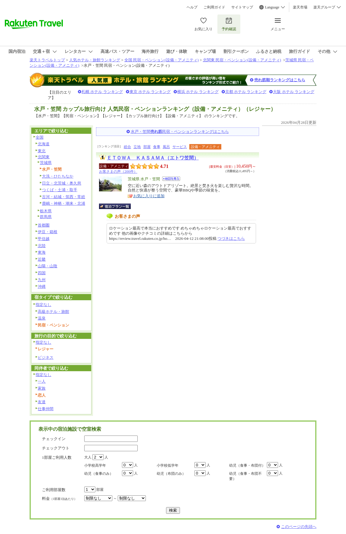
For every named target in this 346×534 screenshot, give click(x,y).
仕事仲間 (45, 409)
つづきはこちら (231, 238)
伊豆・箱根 (47, 232)
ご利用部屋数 (54, 489)
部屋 (147, 147)
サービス (179, 147)
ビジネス (45, 357)
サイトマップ (242, 7)
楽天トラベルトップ (47, 60)
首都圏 (44, 225)
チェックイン (54, 438)
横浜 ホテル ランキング (198, 91)
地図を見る (171, 178)
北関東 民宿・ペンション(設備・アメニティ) (242, 60)
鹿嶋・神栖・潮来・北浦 (63, 203)
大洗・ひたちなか (57, 176)
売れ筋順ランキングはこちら (279, 80)
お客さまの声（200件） (118, 171)
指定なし (43, 304)
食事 (156, 147)
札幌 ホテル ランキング (102, 91)
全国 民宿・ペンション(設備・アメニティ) (161, 60)
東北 (42, 151)
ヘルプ (192, 7)
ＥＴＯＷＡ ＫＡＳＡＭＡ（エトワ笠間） (153, 157)
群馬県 (46, 216)
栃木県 (46, 211)
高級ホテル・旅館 (53, 311)
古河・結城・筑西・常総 (63, 197)
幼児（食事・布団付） (247, 465)
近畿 (42, 259)
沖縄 (42, 286)
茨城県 (46, 162)
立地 (137, 147)
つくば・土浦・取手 (59, 190)
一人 (42, 381)
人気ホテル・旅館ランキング (94, 60)
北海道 (44, 144)
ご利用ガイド (214, 7)
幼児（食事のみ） (98, 473)
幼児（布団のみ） (171, 473)
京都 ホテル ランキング (246, 91)
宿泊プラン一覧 (118, 206)
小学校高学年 (95, 465)
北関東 (44, 157)
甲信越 (44, 238)
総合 (127, 147)
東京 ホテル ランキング (150, 91)
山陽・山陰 (47, 266)
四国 (42, 273)
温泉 (42, 318)
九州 (42, 280)
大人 (87, 457)
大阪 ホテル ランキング (293, 91)
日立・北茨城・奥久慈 (61, 183)
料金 (59, 498)
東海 (42, 252)
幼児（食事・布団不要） (245, 476)
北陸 (42, 245)
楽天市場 (300, 7)
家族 (42, 388)
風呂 (166, 147)
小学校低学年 (167, 465)
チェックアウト (55, 448)
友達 (42, 402)
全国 (39, 137)
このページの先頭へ (298, 526)
